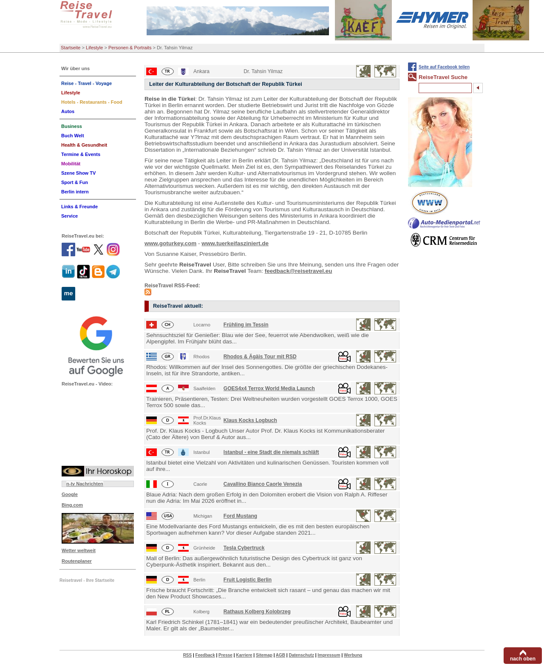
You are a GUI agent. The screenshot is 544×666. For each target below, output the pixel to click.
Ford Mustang (240, 516)
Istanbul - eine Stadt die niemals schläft (271, 452)
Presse (225, 655)
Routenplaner (77, 561)
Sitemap (264, 655)
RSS (187, 655)
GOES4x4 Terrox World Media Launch (269, 388)
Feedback (205, 655)
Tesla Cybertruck (244, 548)
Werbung (353, 655)
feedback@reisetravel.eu (298, 271)
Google (70, 494)
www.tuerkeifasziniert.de (235, 243)
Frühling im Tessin (246, 325)
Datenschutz (301, 655)
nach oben (523, 659)
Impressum (328, 655)
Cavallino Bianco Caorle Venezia (263, 484)
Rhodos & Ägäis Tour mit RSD (260, 357)
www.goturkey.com (170, 243)
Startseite (70, 47)
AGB (280, 655)
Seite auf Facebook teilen (444, 67)
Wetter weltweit (79, 550)
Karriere (244, 655)
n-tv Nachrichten (84, 483)
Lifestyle (94, 47)
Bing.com (72, 504)
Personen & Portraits (130, 47)
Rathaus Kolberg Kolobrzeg (257, 612)
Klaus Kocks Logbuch (250, 420)
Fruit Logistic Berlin (248, 580)
